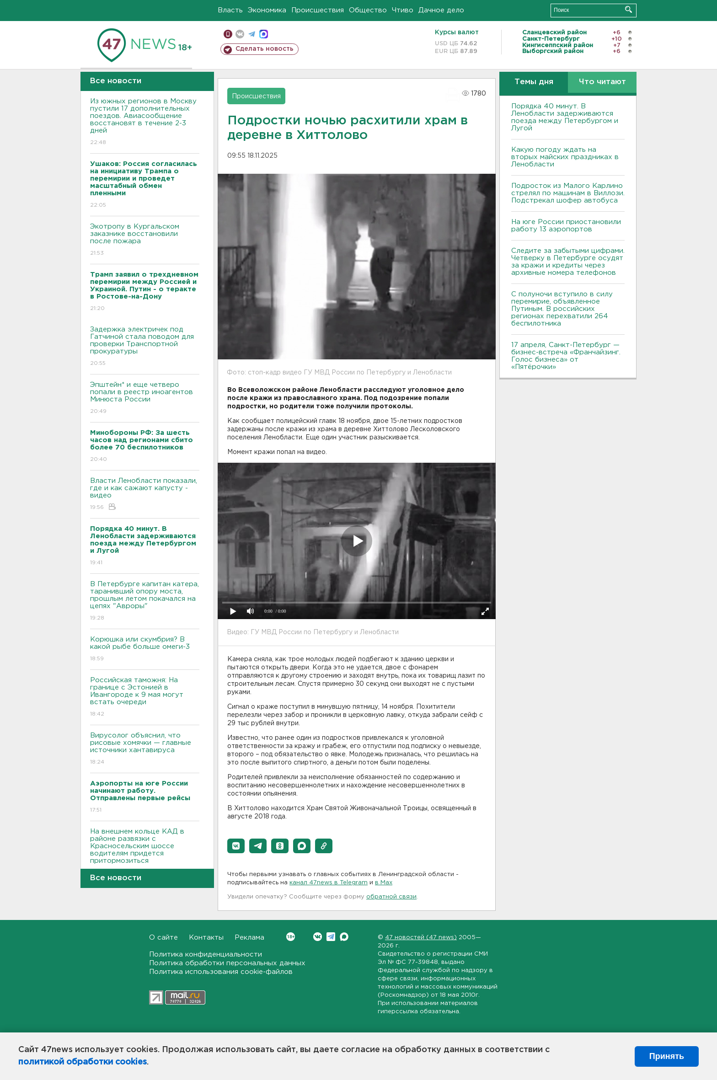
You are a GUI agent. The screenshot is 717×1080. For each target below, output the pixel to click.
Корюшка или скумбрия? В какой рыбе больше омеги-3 (144, 649)
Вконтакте (290, 936)
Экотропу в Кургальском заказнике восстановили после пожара (144, 240)
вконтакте (239, 34)
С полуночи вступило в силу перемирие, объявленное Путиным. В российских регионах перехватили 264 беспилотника (562, 308)
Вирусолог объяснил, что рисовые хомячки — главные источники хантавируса (144, 749)
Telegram (330, 936)
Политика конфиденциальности (205, 954)
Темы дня (533, 82)
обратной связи (391, 896)
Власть (230, 10)
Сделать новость (264, 49)
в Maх (383, 882)
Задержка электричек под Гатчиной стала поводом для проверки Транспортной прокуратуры (144, 346)
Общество (368, 10)
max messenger (263, 34)
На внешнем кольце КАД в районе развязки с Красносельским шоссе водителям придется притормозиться (144, 853)
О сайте (163, 938)
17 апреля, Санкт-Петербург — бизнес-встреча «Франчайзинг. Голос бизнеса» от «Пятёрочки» (566, 356)
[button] (236, 846)
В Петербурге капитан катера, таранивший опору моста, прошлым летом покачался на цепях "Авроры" (144, 601)
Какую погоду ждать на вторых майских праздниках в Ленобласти (565, 157)
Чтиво (402, 10)
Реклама (249, 938)
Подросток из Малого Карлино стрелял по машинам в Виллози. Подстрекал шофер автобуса (568, 193)
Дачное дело (441, 10)
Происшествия (317, 10)
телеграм (251, 34)
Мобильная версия (228, 34)
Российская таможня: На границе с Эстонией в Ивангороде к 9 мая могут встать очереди (144, 697)
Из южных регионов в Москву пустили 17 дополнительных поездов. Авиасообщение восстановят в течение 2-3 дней (144, 122)
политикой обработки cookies (82, 1062)
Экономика (267, 10)
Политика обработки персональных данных (227, 963)
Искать (628, 9)
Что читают (602, 82)
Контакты (206, 938)
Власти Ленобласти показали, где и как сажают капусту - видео (144, 494)
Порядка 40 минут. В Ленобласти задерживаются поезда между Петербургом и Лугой (564, 117)
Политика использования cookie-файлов (221, 972)
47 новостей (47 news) (421, 937)
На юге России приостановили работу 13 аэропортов (566, 225)
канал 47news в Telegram (328, 882)
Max (344, 936)
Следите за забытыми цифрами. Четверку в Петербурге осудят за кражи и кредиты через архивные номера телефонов (568, 262)
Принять (666, 1056)
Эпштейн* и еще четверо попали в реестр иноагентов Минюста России (144, 398)
